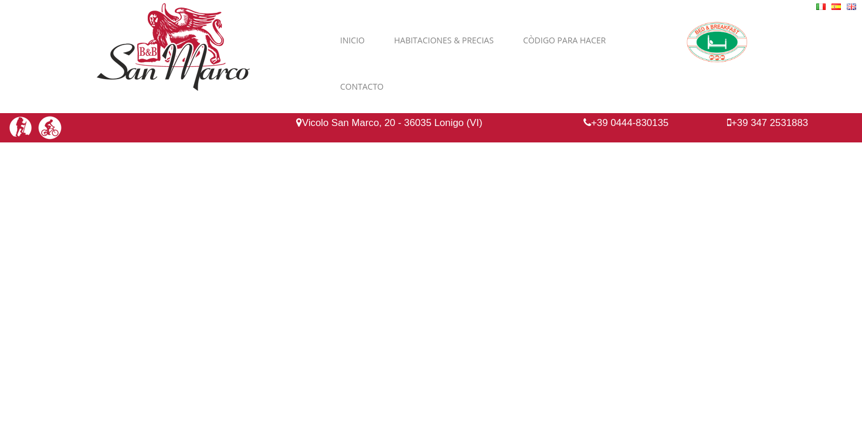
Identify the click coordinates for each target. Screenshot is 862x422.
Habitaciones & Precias (444, 40)
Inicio (352, 40)
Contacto (362, 86)
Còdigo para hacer (564, 40)
